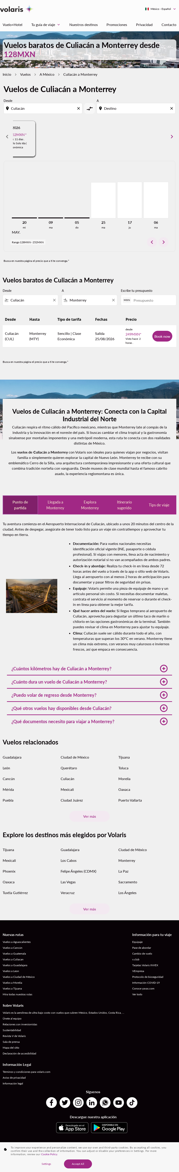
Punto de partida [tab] (20, 505)
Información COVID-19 (146, 982)
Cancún (9, 778)
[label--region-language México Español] (160, 9)
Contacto (169, 24)
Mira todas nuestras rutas (17, 994)
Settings (46, 1164)
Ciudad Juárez (72, 800)
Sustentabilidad (12, 1030)
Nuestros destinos (83, 24)
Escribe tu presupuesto (136, 290)
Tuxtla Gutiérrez (15, 892)
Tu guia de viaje (46, 24)
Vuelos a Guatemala (14, 953)
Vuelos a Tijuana (12, 988)
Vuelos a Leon (11, 971)
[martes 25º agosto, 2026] (103, 200)
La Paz (123, 871)
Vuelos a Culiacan (13, 959)
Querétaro (69, 768)
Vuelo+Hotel (12, 24)
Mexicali (67, 789)
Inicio (7, 74)
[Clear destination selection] (172, 108)
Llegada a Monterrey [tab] (55, 505)
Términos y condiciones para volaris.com (26, 1071)
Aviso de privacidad (14, 1077)
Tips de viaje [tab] (159, 505)
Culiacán (67, 778)
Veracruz (68, 892)
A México (47, 74)
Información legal (13, 1083)
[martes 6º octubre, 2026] (155, 200)
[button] (89, 668)
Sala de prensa (11, 1041)
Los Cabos (69, 860)
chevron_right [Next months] (171, 136)
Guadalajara (12, 757)
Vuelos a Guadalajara (15, 965)
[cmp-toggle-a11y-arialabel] (89, 108)
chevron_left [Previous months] (7, 136)
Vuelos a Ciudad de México (19, 976)
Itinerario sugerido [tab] (124, 505)
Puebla (8, 800)
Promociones (117, 24)
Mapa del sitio (11, 1047)
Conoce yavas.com (143, 988)
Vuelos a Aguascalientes (17, 942)
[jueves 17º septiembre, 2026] (129, 200)
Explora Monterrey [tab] (90, 505)
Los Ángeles (127, 892)
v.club (135, 959)
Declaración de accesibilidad (19, 1053)
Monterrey (126, 860)
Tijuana (124, 757)
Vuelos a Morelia (12, 982)
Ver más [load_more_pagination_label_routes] (89, 816)
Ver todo (137, 994)
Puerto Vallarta (130, 800)
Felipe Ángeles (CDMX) (78, 871)
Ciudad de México (75, 757)
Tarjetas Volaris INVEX (145, 965)
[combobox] (43, 108)
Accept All (78, 1164)
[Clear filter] (54, 300)
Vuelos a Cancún (12, 947)
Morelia (124, 778)
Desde (8, 101)
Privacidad (144, 24)
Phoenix (9, 871)
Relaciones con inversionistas (20, 1024)
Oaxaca (124, 789)
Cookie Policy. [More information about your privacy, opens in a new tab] (49, 1155)
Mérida (8, 789)
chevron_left (152, 242)
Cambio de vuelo (142, 953)
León (6, 768)
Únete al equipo (12, 1018)
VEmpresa (138, 971)
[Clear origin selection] (79, 108)
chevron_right (163, 242)
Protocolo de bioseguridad (147, 976)
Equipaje (137, 942)
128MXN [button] (19, 54)
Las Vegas (68, 882)
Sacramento (127, 882)
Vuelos (25, 74)
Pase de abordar (141, 947)
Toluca (123, 768)
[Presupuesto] (152, 300)
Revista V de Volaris (14, 1036)
